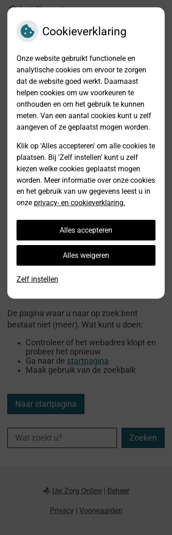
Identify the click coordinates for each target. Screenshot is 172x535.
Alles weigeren (86, 255)
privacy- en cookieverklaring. (79, 202)
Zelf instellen (37, 279)
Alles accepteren (86, 230)
